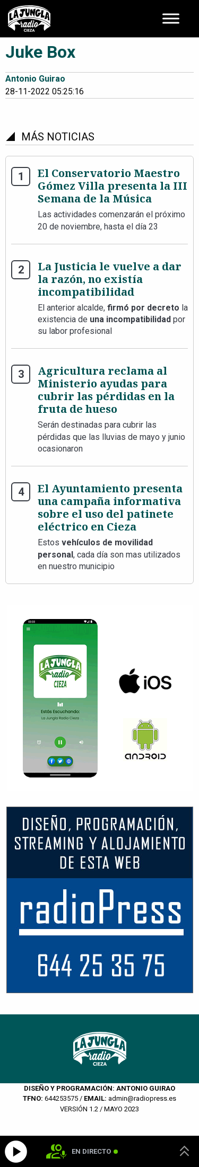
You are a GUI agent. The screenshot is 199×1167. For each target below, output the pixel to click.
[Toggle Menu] (170, 18)
